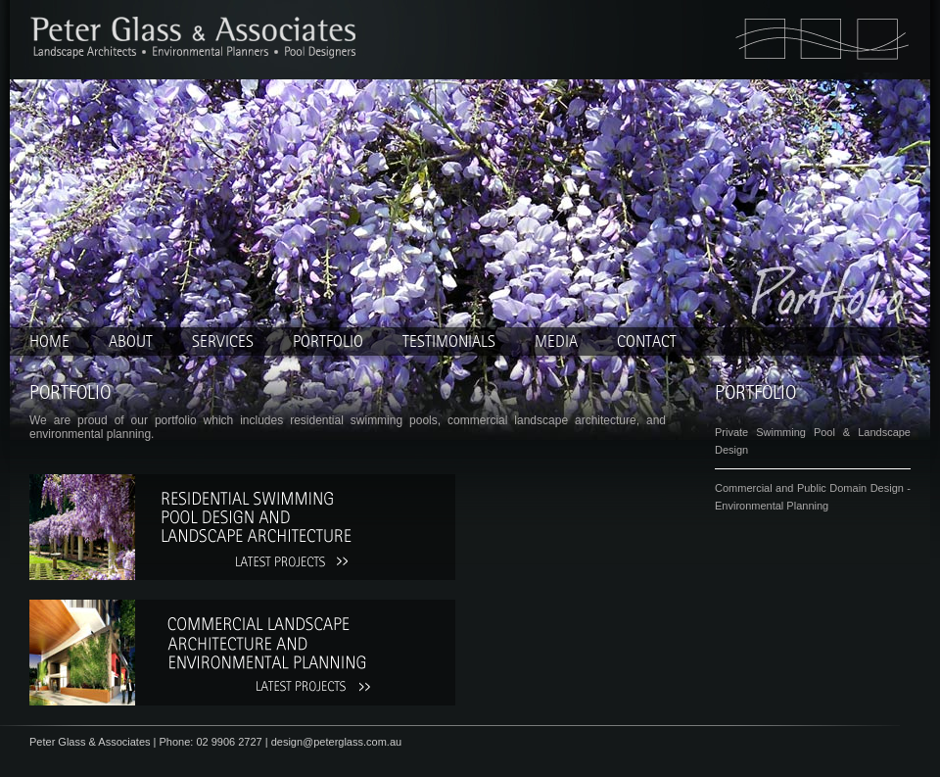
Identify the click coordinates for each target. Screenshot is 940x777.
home (49, 341)
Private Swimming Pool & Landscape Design (813, 441)
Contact (647, 341)
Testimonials (448, 341)
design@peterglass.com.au (336, 742)
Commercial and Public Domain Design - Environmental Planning (813, 496)
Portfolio (328, 341)
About (131, 341)
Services (223, 341)
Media (556, 341)
